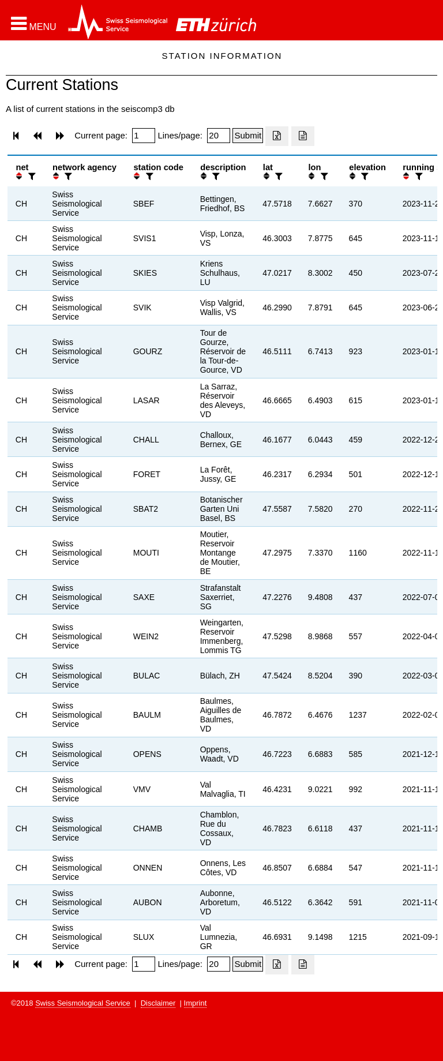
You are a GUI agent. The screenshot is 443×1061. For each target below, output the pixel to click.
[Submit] (247, 135)
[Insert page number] (143, 135)
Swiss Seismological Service (82, 1003)
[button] (34, 23)
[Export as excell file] (276, 136)
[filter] (30, 176)
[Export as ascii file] (302, 136)
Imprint (195, 1003)
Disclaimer (158, 1003)
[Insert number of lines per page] (218, 135)
